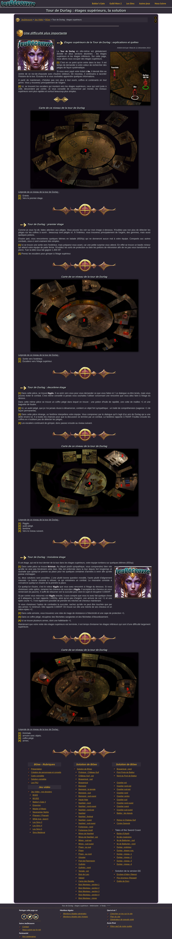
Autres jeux (144, 3)
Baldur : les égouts (125, 813)
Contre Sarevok (123, 823)
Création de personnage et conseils (46, 772)
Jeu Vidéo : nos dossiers (41, 792)
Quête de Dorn (123, 881)
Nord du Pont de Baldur (127, 776)
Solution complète (38, 779)
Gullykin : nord (84, 868)
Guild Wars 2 (116, 3)
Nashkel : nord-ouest (87, 806)
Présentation (36, 769)
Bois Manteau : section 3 (88, 891)
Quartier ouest (123, 806)
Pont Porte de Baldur (125, 772)
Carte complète (37, 776)
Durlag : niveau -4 (124, 864)
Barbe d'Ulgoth (123, 834)
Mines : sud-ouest (86, 844)
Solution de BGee (84, 769)
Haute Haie (83, 800)
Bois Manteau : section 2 (88, 888)
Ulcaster (82, 857)
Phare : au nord (85, 854)
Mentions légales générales (74, 914)
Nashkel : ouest (85, 820)
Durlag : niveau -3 (124, 861)
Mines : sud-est (84, 840)
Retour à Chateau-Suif (126, 820)
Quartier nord (122, 793)
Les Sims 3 (37, 822)
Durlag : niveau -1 (124, 854)
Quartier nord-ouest (125, 803)
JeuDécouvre (26, 20)
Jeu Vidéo (39, 20)
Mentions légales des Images (75, 917)
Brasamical (83, 783)
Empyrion (37, 805)
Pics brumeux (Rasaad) (127, 878)
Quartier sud (122, 800)
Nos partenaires (29, 937)
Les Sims (130, 3)
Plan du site (115, 917)
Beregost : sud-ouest (87, 796)
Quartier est (122, 783)
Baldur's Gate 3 (39, 802)
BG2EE (36, 798)
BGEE (35, 795)
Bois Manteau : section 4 (88, 895)
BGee (47, 20)
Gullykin (81, 864)
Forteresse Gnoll (85, 830)
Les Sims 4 (37, 826)
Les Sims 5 (37, 829)
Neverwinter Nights (41, 812)
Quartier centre (123, 796)
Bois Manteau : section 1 (88, 885)
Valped (81, 878)
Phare (81, 851)
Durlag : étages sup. (125, 851)
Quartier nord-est (124, 786)
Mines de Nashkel (86, 834)
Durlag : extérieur (124, 847)
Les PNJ (34, 783)
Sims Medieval (39, 832)
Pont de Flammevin (86, 861)
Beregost (82, 786)
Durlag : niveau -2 (124, 857)
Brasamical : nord (124, 769)
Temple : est (83, 871)
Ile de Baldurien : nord (126, 844)
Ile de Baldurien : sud (126, 840)
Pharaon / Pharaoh (41, 815)
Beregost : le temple (86, 789)
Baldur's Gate (98, 3)
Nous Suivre (160, 3)
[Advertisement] (36, 55)
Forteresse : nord (85, 827)
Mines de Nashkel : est (88, 837)
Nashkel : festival (85, 817)
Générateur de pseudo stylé (122, 920)
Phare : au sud (84, 847)
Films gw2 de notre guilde (121, 926)
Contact (25, 927)
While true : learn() (40, 819)
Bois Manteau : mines (87, 898)
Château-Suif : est (86, 776)
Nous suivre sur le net (31, 930)
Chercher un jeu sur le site (121, 914)
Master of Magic (39, 809)
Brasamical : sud (85, 779)
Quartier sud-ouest (125, 810)
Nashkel (81, 813)
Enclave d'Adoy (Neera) (127, 874)
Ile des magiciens (124, 837)
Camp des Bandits (86, 881)
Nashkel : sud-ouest (86, 823)
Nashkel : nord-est (86, 810)
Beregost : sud (84, 793)
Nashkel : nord (84, 803)
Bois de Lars (83, 874)
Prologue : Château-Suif (88, 772)
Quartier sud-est (123, 789)
